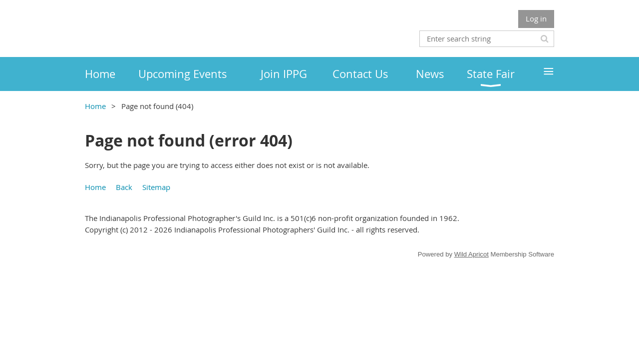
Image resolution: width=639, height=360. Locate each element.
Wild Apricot (471, 254)
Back (124, 187)
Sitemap (156, 187)
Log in (536, 19)
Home (95, 106)
